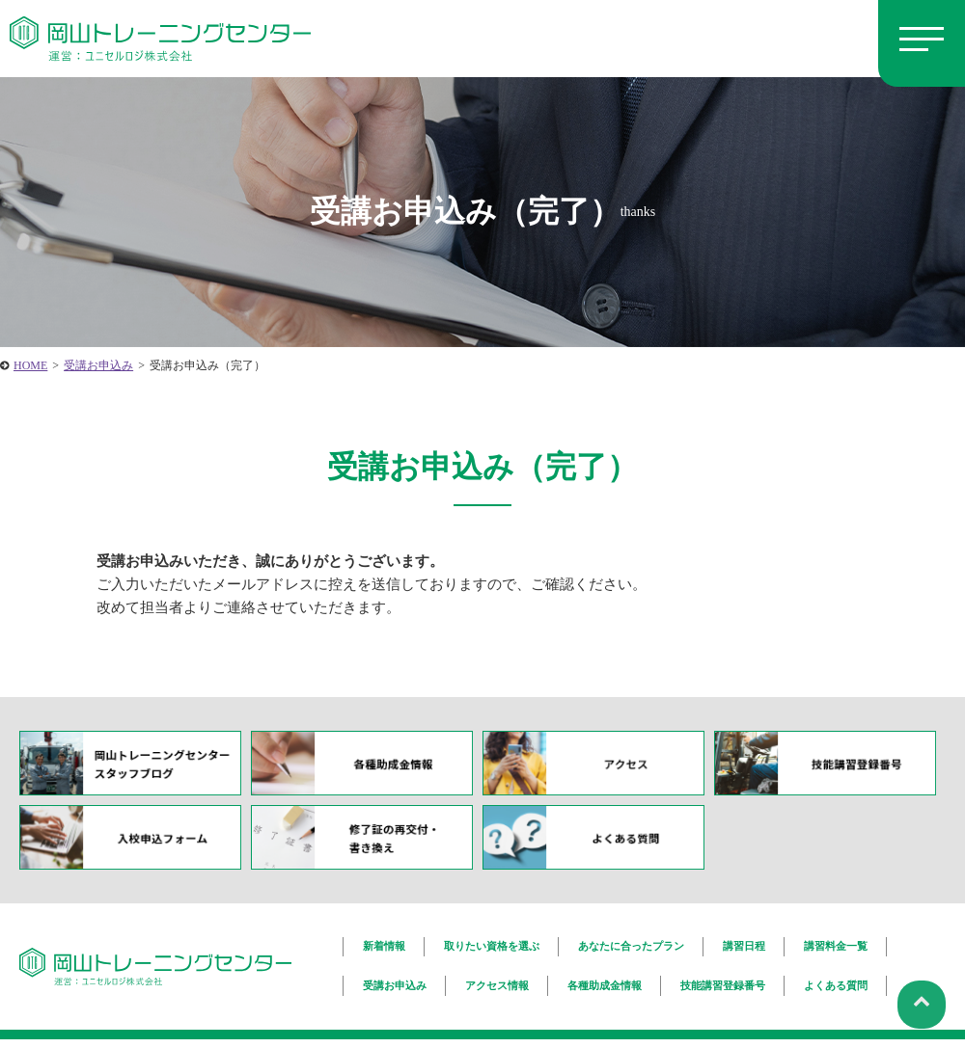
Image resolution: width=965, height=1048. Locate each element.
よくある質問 (836, 980)
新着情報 (384, 945)
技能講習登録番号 (722, 980)
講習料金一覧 (836, 945)
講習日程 (744, 945)
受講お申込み (395, 980)
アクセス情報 (497, 980)
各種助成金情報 (604, 980)
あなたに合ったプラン (631, 945)
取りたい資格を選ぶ (491, 945)
